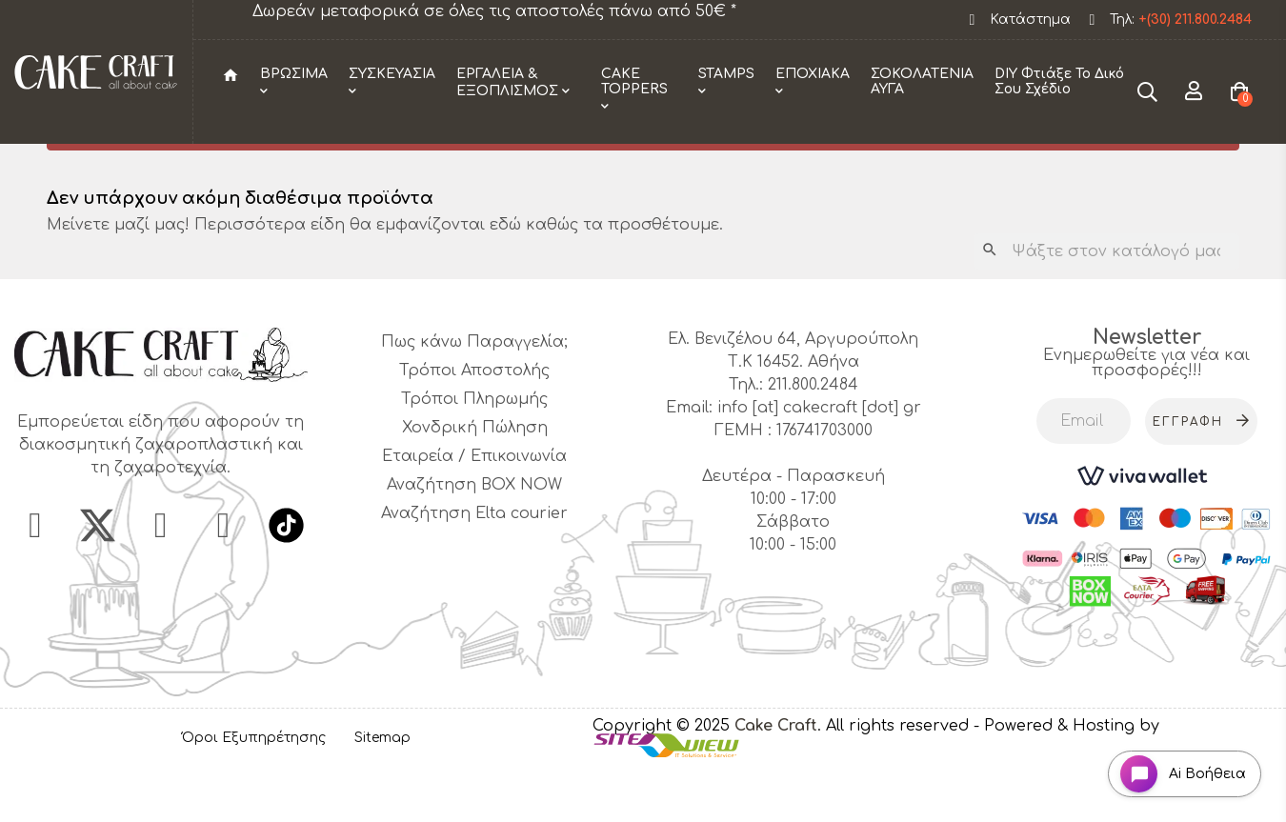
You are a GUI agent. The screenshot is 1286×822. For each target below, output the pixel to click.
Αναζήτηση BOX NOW (474, 535)
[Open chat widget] (1176, 768)
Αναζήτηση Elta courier (474, 563)
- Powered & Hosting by (1066, 776)
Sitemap (382, 788)
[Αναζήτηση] (1106, 302)
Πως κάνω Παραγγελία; (474, 392)
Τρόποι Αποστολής (474, 421)
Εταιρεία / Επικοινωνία (474, 506)
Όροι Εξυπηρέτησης (254, 788)
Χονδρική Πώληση (475, 478)
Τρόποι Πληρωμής (474, 449)
